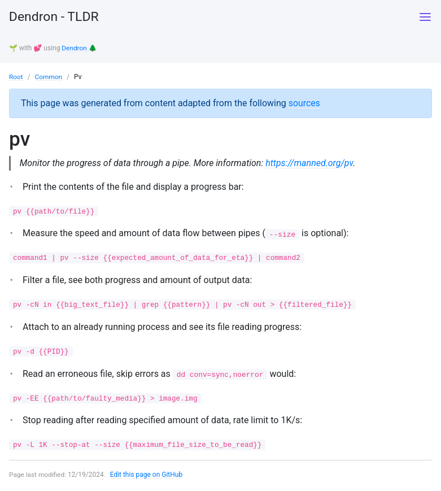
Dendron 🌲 (79, 48)
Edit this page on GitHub (147, 476)
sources (305, 102)
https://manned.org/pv (310, 163)
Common (49, 76)
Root (16, 76)
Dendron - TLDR (56, 17)
